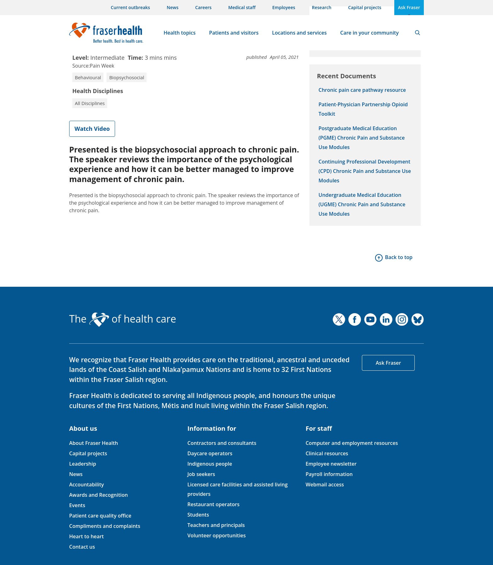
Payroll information (329, 474)
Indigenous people (209, 463)
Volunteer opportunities (216, 535)
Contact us (82, 546)
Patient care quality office (100, 515)
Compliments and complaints (104, 526)
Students (198, 514)
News (172, 7)
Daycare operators (209, 453)
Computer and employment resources (352, 443)
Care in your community (369, 32)
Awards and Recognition (98, 494)
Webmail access (325, 484)
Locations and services (299, 32)
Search (417, 32)
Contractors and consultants (221, 443)
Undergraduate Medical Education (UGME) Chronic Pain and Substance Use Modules (362, 204)
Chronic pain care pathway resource (362, 89)
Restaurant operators (213, 504)
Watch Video (92, 128)
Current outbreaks (130, 7)
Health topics (179, 32)
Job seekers (201, 474)
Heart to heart (86, 536)
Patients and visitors (233, 32)
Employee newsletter (331, 463)
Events (77, 505)
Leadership (82, 463)
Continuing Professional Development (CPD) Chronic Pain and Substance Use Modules (365, 171)
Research (321, 7)
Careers (203, 7)
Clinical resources (327, 453)
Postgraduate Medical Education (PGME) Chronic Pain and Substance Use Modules (362, 138)
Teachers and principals (216, 525)
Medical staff (242, 7)
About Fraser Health (93, 443)
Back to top (399, 257)
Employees (283, 7)
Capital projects (364, 7)
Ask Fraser (409, 7)
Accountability (86, 484)
